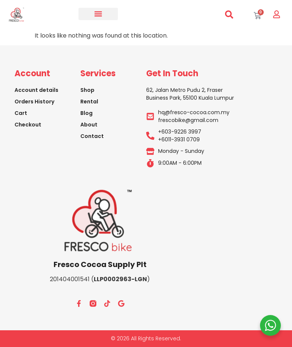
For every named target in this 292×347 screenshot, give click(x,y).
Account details (36, 90)
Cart (21, 113)
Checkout (28, 124)
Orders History (34, 101)
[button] (98, 14)
